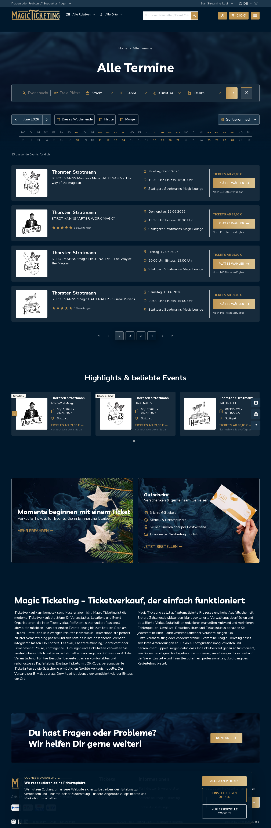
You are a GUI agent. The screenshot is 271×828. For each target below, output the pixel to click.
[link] (51, 414)
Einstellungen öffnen (224, 795)
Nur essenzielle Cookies (225, 811)
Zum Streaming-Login (217, 4)
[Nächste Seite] (162, 335)
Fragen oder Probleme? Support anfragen (41, 4)
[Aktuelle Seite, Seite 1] (119, 336)
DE (247, 3)
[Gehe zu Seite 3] (141, 336)
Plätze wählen (234, 183)
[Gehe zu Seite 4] (152, 336)
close (256, 3)
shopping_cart (238, 16)
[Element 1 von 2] (134, 441)
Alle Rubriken (81, 14)
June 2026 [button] (31, 119)
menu (255, 15)
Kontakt (226, 738)
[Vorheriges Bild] (14, 413)
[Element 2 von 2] (137, 441)
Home (122, 48)
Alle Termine (142, 48)
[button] (203, 93)
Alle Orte (111, 14)
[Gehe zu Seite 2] (130, 336)
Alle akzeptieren (224, 781)
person (222, 15)
